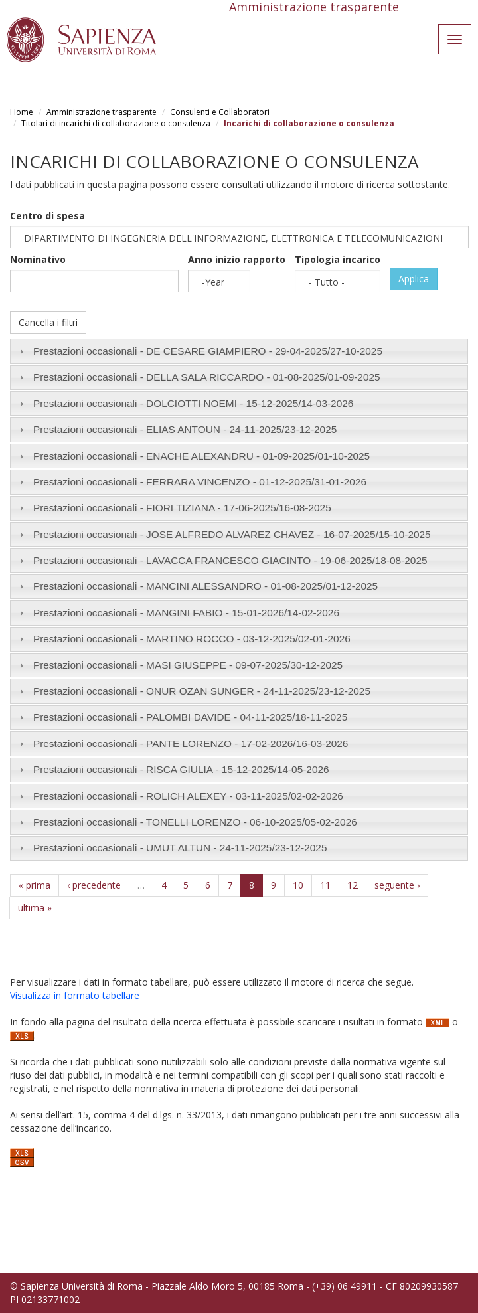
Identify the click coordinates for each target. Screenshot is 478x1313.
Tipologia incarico (337, 259)
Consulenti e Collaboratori (220, 112)
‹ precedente (94, 885)
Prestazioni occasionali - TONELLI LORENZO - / (195, 822)
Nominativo (38, 259)
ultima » (35, 907)
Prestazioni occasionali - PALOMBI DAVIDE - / (190, 717)
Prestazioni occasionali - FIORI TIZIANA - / (182, 507)
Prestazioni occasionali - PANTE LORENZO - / (191, 743)
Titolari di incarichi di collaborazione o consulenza (115, 123)
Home (21, 112)
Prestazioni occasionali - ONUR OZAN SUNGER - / (201, 691)
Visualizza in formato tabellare (74, 995)
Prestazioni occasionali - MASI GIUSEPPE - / (188, 665)
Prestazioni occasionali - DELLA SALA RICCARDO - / (206, 377)
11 (325, 885)
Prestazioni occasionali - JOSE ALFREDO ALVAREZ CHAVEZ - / (232, 534)
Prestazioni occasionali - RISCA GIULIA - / (181, 769)
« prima (34, 885)
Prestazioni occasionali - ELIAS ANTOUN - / (185, 429)
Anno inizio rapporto (236, 259)
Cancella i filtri (48, 322)
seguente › (397, 885)
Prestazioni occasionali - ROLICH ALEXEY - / (188, 796)
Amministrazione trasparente (101, 112)
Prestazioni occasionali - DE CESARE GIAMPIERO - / (207, 351)
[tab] (239, 351)
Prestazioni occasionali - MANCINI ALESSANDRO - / (205, 586)
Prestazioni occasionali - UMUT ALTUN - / (180, 847)
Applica (413, 278)
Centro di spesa (47, 215)
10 (298, 885)
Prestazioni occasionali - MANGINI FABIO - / (186, 612)
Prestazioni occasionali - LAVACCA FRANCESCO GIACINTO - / (230, 560)
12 (352, 885)
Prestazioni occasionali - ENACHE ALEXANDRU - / (201, 456)
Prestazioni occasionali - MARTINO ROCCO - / (192, 638)
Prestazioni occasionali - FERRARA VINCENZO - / (199, 481)
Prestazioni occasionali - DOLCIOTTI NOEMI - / (193, 403)
